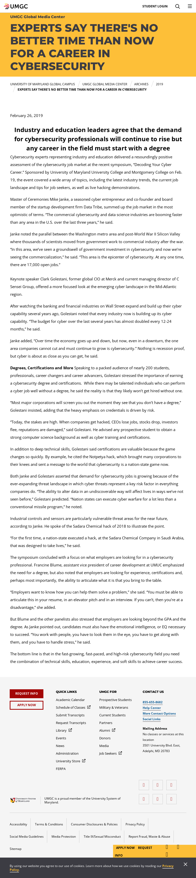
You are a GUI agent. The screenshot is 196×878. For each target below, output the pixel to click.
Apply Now (126, 848)
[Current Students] (112, 715)
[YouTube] (172, 797)
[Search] (178, 6)
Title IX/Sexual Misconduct (102, 836)
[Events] (61, 738)
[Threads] (159, 797)
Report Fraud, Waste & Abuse (149, 836)
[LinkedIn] (159, 783)
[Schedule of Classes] (73, 707)
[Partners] (105, 722)
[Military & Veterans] (113, 707)
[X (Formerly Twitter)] (145, 797)
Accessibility (18, 824)
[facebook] (145, 783)
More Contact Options (159, 713)
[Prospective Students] (115, 699)
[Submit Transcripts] (70, 715)
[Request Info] (26, 693)
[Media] (104, 745)
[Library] (64, 730)
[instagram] (172, 783)
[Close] (185, 864)
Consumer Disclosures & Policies (94, 824)
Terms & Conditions (49, 824)
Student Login (155, 6)
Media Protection (64, 836)
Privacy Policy (135, 824)
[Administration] (67, 753)
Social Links (152, 719)
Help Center (152, 708)
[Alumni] (107, 730)
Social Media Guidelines (27, 836)
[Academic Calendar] (70, 699)
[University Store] (71, 761)
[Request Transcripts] (71, 722)
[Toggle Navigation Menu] (190, 6)
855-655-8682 (153, 702)
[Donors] (105, 738)
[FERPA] (61, 768)
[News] (60, 745)
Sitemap (15, 849)
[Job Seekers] (110, 753)
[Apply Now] (26, 705)
